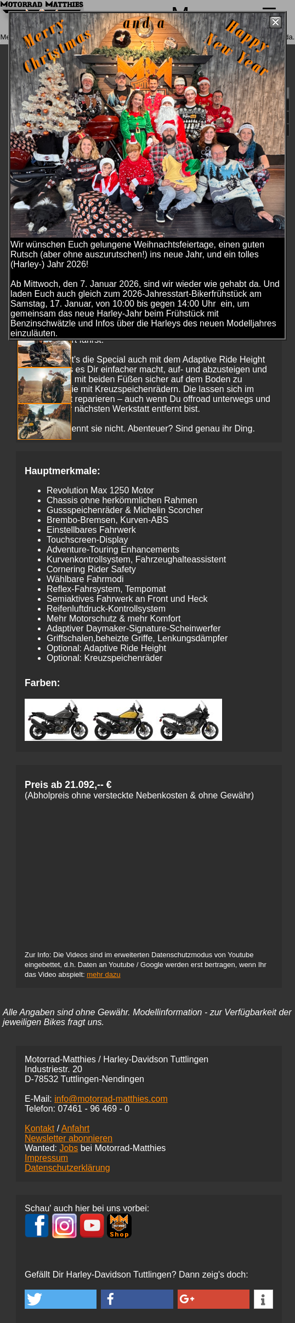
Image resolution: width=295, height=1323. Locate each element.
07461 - (93, 1108)
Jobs (68, 1148)
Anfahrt (75, 1128)
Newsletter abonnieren (68, 1138)
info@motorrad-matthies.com (111, 1098)
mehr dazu (103, 974)
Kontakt (39, 1128)
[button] (61, 1299)
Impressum (46, 1158)
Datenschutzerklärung (67, 1167)
